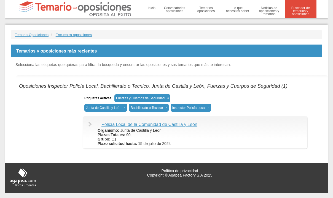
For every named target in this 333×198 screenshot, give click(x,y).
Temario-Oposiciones (32, 35)
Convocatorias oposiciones (174, 9)
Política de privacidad (179, 171)
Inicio (151, 8)
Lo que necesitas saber (237, 9)
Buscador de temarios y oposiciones (300, 11)
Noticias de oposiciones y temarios (269, 11)
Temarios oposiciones (206, 9)
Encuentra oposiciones (74, 35)
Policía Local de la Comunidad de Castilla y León (149, 124)
